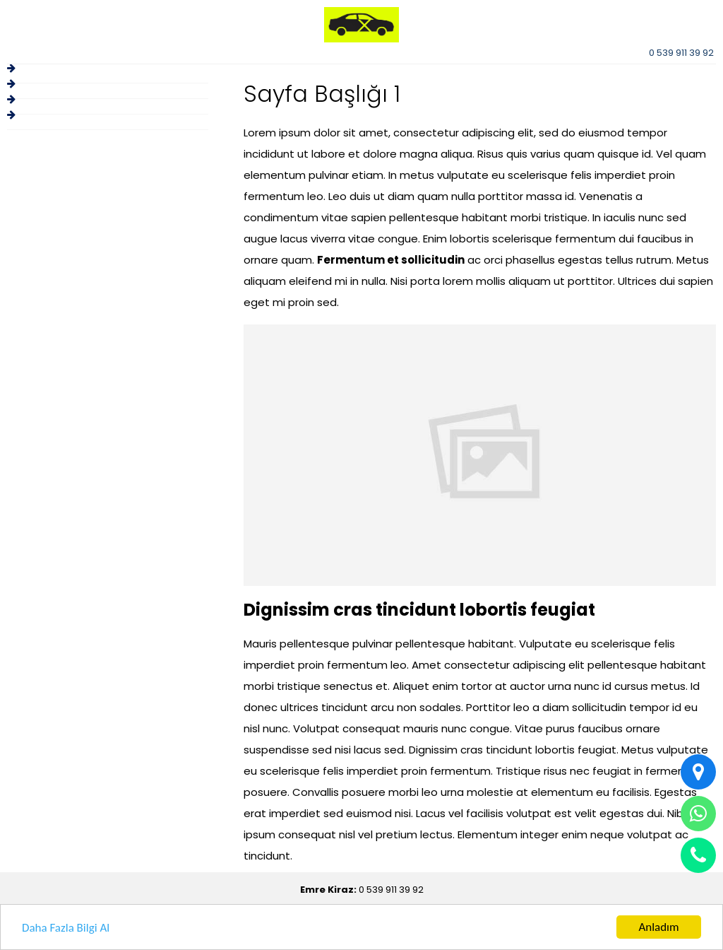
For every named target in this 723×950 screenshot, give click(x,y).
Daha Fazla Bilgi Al (65, 927)
